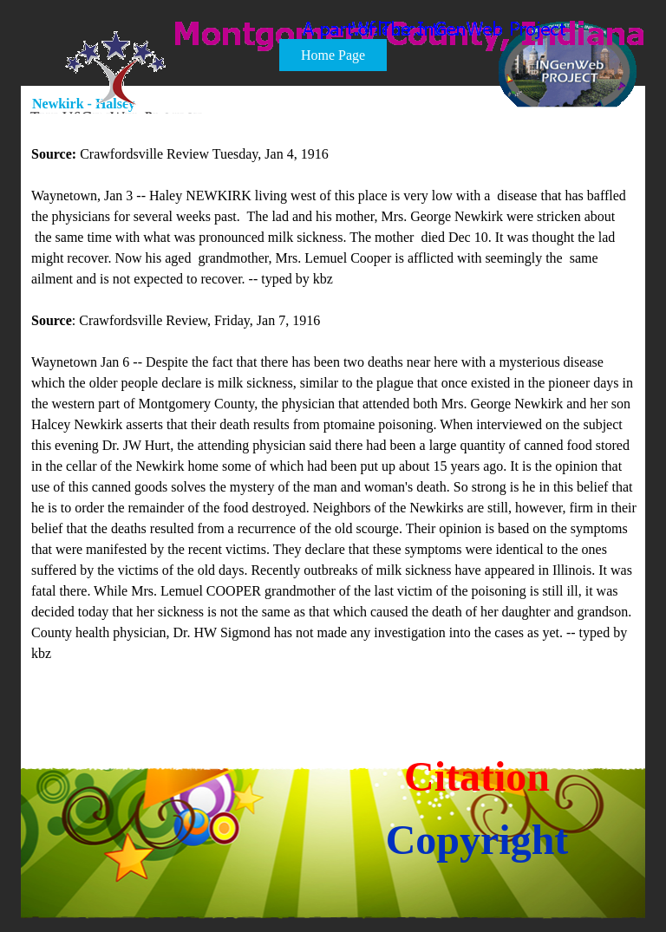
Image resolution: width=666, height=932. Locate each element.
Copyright (477, 840)
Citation (477, 776)
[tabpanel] (334, 414)
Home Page (333, 55)
